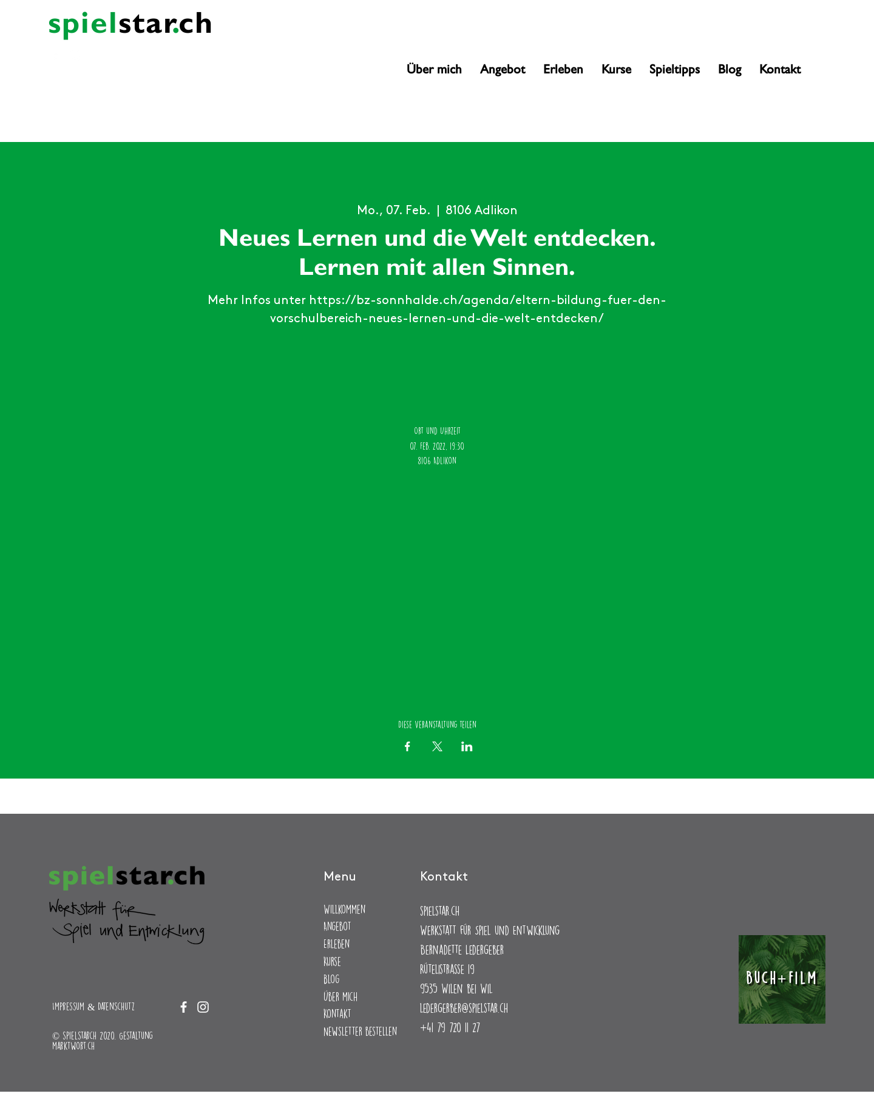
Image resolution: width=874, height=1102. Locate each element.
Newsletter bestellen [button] (360, 1031)
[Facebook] (55, 55)
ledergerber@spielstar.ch (464, 1007)
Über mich (340, 996)
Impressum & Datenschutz (93, 1006)
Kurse (332, 961)
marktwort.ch (73, 1046)
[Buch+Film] (782, 979)
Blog (331, 979)
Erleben (337, 943)
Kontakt (337, 1013)
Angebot (337, 926)
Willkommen (344, 909)
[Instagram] (75, 55)
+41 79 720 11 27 (450, 1027)
